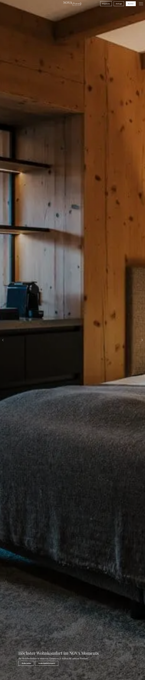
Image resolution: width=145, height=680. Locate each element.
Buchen (131, 4)
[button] (141, 3)
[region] (72, 340)
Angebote (106, 4)
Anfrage (119, 4)
